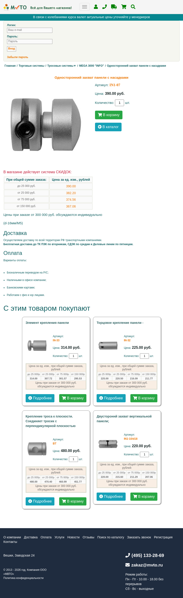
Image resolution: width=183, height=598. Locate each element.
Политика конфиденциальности (23, 578)
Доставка (31, 537)
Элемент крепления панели (47, 323)
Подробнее (40, 398)
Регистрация (163, 537)
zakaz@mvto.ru (144, 565)
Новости (73, 537)
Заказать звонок (139, 537)
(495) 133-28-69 (144, 555)
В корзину (109, 115)
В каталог (108, 127)
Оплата (46, 537)
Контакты (10, 542)
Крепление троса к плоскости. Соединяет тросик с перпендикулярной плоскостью (51, 421)
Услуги (59, 537)
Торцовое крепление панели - (120, 323)
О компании (12, 537)
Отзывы (88, 537)
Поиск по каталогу (110, 537)
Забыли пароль (17, 57)
